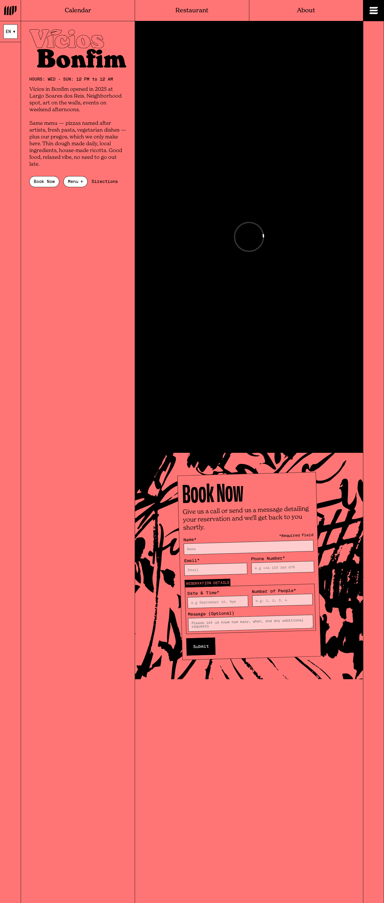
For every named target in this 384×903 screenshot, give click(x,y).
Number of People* (274, 591)
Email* (192, 561)
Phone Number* (268, 558)
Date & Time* (203, 593)
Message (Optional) (211, 613)
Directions (105, 181)
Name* (190, 540)
